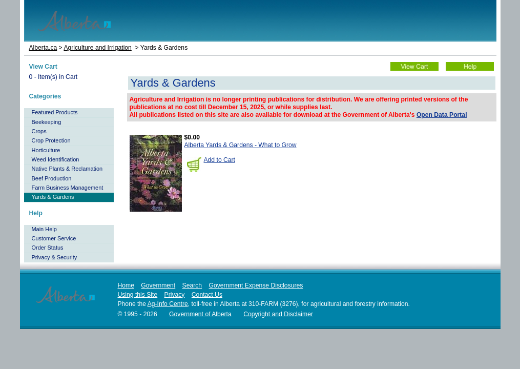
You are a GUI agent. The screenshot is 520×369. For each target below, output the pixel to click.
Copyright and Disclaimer (278, 314)
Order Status (48, 247)
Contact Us (207, 294)
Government (158, 285)
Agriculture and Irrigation (97, 47)
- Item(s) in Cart (53, 76)
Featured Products (55, 112)
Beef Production (52, 178)
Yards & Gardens (53, 197)
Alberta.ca (43, 47)
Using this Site (138, 294)
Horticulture (46, 150)
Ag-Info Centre (168, 304)
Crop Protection (51, 140)
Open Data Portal (442, 114)
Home (126, 285)
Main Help (44, 229)
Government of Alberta (200, 314)
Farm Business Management (67, 187)
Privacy (174, 294)
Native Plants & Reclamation (67, 169)
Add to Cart (220, 159)
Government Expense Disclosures (256, 285)
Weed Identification (55, 159)
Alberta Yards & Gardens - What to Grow (240, 145)
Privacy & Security (54, 257)
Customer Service (54, 238)
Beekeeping (46, 122)
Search (192, 285)
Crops (39, 131)
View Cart (43, 66)
